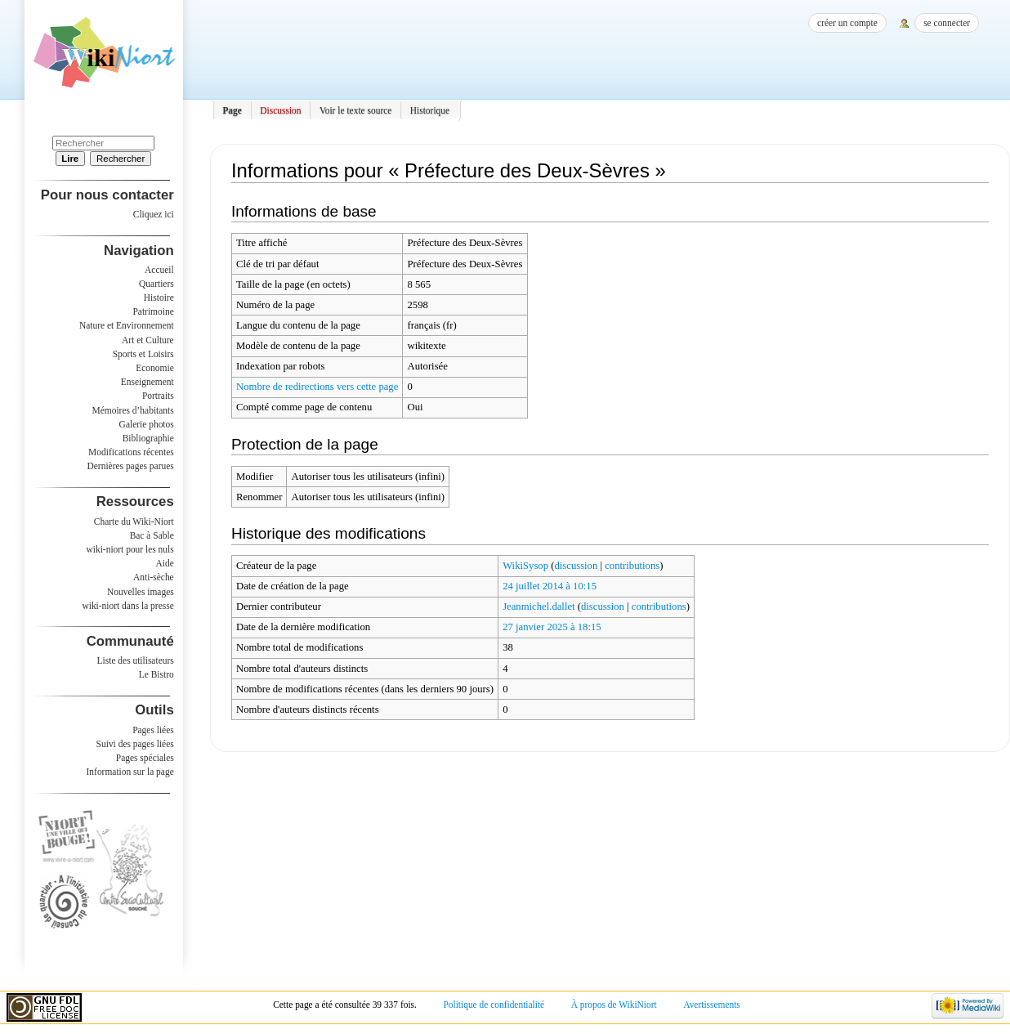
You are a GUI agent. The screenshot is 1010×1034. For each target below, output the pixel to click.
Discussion (280, 110)
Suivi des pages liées (135, 744)
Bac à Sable (152, 535)
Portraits (158, 396)
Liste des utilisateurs (135, 660)
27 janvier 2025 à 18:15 (552, 627)
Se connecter (946, 23)
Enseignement (147, 382)
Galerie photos (146, 424)
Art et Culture (148, 340)
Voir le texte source (356, 110)
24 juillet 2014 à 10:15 (550, 586)
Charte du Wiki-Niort (134, 521)
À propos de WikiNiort (614, 1004)
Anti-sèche (153, 577)
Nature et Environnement (126, 325)
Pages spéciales (145, 758)
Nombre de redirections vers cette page (317, 386)
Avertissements (711, 1004)
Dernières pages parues (130, 466)
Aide (164, 563)
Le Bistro (156, 674)
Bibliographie (148, 438)
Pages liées (153, 730)
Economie (154, 368)
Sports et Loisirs (143, 354)
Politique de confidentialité (493, 1004)
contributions (632, 565)
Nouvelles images (140, 592)
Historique (429, 110)
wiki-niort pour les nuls (130, 549)
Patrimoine (152, 311)
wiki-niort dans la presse (127, 606)
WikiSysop (525, 565)
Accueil (159, 270)
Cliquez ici (153, 214)
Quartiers (156, 284)
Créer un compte (847, 23)
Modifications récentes (131, 452)
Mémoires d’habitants (133, 410)
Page (232, 110)
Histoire (159, 297)
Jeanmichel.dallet (538, 606)
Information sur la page (130, 772)
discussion (575, 565)
